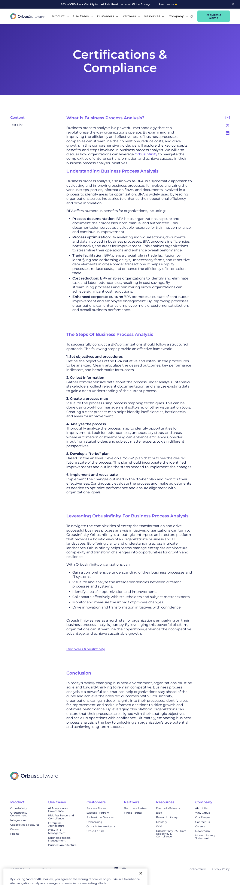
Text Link (16, 125)
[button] (60, 16)
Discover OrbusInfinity (85, 649)
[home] (27, 16)
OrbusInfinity (146, 154)
